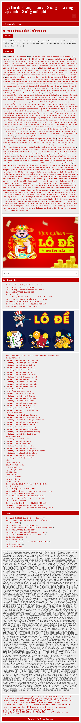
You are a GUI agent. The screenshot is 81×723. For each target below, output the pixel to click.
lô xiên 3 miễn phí (62, 133)
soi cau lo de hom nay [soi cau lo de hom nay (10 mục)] (28, 704)
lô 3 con (13, 88)
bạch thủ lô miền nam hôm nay (37, 59)
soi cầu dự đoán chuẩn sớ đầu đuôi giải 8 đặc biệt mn (26, 451)
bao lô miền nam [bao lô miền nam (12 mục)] (49, 697)
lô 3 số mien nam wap (41, 95)
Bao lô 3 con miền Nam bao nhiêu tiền (27, 61)
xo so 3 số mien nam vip (40, 208)
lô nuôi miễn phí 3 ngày (59, 124)
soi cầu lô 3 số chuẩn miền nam (39, 151)
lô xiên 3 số (73, 133)
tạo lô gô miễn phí (20, 199)
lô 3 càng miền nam (53, 86)
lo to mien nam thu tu (60, 131)
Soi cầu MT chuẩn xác (14, 413)
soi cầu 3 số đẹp (49, 145)
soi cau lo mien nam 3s (54, 165)
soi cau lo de (67, 161)
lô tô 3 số (13, 127)
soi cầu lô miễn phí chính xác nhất (42, 170)
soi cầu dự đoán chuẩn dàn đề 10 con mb (22, 403)
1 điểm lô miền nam (38, 57)
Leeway (49, 719)
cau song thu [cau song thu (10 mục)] (69, 696)
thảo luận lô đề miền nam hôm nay (60, 199)
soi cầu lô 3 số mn (56, 158)
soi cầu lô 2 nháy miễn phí (54, 147)
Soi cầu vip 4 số (51, 179)
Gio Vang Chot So (12, 482)
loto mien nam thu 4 (64, 138)
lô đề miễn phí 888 (36, 102)
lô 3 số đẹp (53, 91)
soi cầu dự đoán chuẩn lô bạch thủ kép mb (22, 377)
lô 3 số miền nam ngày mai (23, 95)
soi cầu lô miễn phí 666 (21, 170)
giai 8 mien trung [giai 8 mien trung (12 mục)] (63, 700)
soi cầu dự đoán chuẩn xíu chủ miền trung (22, 415)
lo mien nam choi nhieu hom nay (48, 120)
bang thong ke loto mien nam (59, 59)
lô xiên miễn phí (61, 136)
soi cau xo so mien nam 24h (43, 188)
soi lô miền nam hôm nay (46, 194)
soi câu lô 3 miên (48, 149)
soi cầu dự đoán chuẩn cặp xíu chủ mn (20, 458)
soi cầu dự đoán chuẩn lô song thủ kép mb (22, 379)
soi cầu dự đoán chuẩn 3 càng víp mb (20, 394)
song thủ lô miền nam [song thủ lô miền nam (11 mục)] (9, 713)
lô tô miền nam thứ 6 (29, 131)
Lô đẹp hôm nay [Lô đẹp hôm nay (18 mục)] (11, 702)
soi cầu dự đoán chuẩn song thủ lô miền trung (22, 306)
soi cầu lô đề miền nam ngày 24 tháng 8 (58, 163)
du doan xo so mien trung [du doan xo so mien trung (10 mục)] (21, 698)
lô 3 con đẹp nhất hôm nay (26, 88)
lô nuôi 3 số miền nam (42, 124)
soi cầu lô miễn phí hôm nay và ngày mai (21, 172)
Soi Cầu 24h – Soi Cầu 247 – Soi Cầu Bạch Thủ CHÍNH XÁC (27, 299)
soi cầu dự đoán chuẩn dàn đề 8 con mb (21, 401)
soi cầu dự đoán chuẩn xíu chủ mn (19, 441)
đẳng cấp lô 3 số (9, 82)
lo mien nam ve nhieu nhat (64, 122)
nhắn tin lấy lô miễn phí (52, 140)
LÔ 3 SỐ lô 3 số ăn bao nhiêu (22, 93)
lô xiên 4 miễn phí (9, 136)
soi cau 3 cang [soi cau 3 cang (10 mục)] (24, 702)
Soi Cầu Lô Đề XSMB (13, 477)
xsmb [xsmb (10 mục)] (26, 713)
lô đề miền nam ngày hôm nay (56, 100)
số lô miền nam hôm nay (34, 145)
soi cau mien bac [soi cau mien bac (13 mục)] (48, 704)
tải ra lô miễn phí (27, 197)
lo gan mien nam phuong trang (56, 109)
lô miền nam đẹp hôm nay (16, 122)
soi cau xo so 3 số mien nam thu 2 (23, 185)
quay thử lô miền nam (48, 142)
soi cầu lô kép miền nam (27, 165)
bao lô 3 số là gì (25, 63)
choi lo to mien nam (13, 77)
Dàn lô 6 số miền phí (57, 79)
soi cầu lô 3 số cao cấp (20, 151)
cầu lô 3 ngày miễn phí (60, 70)
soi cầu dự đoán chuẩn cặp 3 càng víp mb (22, 363)
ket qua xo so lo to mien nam (16, 86)
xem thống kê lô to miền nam (23, 206)
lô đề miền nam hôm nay (22, 100)
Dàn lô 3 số (15, 79)
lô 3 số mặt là (37, 93)
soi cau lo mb (40, 165)
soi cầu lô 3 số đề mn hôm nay (39, 154)
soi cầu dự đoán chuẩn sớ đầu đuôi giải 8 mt (23, 422)
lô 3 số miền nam (58, 93)
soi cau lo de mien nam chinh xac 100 (30, 163)
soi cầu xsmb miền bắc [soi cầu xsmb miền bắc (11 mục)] (46, 709)
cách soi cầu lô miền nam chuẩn (42, 66)
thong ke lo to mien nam (66, 201)
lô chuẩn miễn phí (62, 97)
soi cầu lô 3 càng (70, 147)
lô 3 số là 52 (72, 91)
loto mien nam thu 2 (49, 138)
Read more (9, 51)
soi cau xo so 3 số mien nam (67, 179)
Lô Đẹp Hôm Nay (12, 474)
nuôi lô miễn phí (19, 142)
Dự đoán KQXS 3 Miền (14, 470)
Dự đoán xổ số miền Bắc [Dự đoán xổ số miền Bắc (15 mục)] (46, 700)
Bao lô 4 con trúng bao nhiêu (41, 63)
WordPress (40, 719)
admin (16, 36)
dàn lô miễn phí (70, 79)
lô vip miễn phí (37, 133)
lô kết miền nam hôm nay (33, 115)
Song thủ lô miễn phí (14, 197)
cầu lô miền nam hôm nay (26, 72)
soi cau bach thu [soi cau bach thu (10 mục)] (57, 702)
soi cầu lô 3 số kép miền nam (24, 156)
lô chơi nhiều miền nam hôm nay (43, 97)
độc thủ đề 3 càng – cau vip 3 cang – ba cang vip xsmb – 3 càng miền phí (39, 9)
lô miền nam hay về (32, 122)
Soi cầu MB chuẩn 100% (14, 389)
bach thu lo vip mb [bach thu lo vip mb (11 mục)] (8, 696)
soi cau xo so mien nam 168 (23, 188)
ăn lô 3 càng (21, 59)
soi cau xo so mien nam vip (31, 192)
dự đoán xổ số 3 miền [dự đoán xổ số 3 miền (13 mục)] (26, 700)
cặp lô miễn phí (29, 70)
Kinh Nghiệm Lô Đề (13, 463)
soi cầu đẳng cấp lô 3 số (36, 147)
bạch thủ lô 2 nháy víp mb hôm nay (19, 391)
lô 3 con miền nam (43, 88)
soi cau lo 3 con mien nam (32, 149)
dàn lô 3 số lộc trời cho (41, 79)
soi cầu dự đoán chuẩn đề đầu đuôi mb (21, 408)
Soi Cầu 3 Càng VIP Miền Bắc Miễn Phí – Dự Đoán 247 (25, 290)
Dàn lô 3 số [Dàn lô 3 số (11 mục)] (39, 698)
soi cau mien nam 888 (14, 179)
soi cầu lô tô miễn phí (10, 174)
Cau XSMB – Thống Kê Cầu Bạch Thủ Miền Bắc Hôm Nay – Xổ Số (29, 508)
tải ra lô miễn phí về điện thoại (44, 197)
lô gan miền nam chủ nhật (15, 106)
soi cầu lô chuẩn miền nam (53, 161)
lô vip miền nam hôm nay (23, 133)
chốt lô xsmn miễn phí (68, 77)
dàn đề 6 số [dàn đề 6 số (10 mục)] (53, 698)
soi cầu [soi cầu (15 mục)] (55, 707)
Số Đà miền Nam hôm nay (16, 145)
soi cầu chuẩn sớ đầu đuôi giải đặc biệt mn (22, 453)
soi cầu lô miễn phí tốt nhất (66, 172)
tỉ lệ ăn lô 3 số (67, 204)
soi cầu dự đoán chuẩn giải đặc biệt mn (21, 446)
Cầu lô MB (72, 70)
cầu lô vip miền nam (23, 75)
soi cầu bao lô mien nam (18, 147)
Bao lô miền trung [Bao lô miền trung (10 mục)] (60, 696)
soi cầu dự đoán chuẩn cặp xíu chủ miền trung (23, 432)
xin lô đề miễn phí (39, 206)
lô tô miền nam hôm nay (56, 129)
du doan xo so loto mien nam (29, 84)
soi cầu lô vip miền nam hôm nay (63, 174)
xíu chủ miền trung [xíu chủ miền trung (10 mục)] (33, 713)
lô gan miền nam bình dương (51, 104)
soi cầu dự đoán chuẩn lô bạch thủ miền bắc (22, 360)
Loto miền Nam (21, 138)
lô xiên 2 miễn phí (49, 133)
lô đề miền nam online (21, 102)
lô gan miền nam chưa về (34, 106)
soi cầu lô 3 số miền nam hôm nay (62, 156)
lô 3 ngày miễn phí (56, 88)
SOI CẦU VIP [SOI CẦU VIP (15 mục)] (45, 707)
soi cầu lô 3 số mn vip (14, 161)
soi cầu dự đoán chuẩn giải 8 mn (18, 443)
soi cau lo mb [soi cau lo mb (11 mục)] (38, 704)
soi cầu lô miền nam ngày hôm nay (47, 167)
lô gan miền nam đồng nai (53, 106)
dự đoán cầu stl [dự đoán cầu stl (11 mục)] (67, 698)
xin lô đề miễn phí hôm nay (55, 206)
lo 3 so (66, 88)
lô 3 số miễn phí (54, 95)
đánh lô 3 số (19, 82)
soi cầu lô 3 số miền (42, 156)
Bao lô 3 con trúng (47, 61)
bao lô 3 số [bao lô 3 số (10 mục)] (41, 696)
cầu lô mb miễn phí (9, 72)
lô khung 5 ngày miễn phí (37, 118)
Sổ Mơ (8, 460)
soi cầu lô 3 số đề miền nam (61, 151)
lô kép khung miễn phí (51, 113)
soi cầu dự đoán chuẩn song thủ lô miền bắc (22, 410)
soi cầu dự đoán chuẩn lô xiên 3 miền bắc (22, 384)
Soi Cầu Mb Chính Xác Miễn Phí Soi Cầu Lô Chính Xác (25, 285)
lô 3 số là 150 (62, 91)
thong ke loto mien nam (29, 204)
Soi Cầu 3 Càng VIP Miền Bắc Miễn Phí (20, 292)
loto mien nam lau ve (34, 138)
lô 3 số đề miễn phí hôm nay (38, 91)
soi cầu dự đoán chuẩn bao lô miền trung (21, 434)
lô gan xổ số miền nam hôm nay (42, 111)
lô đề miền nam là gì (38, 100)
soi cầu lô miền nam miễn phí (24, 167)
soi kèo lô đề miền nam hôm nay (52, 192)
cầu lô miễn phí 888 (61, 72)
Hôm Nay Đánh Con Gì (14, 467)
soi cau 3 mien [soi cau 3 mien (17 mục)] (36, 702)
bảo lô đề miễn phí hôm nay (62, 63)
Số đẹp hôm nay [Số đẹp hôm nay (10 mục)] (20, 713)
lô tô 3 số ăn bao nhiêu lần (26, 127)
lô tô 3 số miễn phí (42, 127)
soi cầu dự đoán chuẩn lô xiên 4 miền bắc (22, 386)
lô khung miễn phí (53, 118)
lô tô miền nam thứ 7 (45, 131)
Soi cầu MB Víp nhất (13, 358)
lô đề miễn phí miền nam (52, 102)
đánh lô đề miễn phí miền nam (35, 82)
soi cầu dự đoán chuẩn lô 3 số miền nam (24, 30)
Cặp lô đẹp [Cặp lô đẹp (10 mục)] (5, 698)
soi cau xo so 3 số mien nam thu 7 (48, 185)
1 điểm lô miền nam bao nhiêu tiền (58, 57)
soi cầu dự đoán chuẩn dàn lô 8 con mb (21, 372)
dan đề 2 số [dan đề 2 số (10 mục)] (11, 698)
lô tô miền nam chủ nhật (38, 129)
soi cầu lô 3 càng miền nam (12, 149)
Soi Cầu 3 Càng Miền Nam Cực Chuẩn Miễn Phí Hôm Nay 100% (29, 297)
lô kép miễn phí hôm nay (15, 115)
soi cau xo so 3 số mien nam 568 (61, 181)
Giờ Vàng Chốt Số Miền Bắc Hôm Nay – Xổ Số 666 (24, 301)
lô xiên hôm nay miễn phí (25, 136)
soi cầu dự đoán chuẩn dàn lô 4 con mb (21, 367)
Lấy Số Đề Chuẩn (12, 472)
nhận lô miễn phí (38, 140)
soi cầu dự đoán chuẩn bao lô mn (19, 439)
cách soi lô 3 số (59, 66)
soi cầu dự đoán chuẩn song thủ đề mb (21, 365)
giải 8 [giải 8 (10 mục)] (71, 700)
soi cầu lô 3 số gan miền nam (61, 154)
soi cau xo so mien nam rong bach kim (39, 190)
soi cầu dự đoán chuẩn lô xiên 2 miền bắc (22, 382)
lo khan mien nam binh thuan (53, 115)
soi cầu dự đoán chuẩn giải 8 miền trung (21, 427)
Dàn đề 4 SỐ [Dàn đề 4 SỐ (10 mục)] (46, 698)
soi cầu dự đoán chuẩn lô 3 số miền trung (22, 424)
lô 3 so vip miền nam (68, 95)
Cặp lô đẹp (43, 68)
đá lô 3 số (6, 79)
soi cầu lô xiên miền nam (49, 176)
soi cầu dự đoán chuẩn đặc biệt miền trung (22, 429)
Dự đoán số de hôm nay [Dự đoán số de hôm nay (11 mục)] (10, 700)
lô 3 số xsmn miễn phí (23, 97)
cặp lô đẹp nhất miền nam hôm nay (59, 68)
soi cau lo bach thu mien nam (32, 161)
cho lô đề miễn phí (37, 75)
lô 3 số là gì (7, 93)
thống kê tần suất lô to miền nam (49, 204)
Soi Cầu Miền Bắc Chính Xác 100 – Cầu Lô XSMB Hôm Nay (27, 304)
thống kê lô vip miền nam (12, 204)
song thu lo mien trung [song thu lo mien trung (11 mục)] (61, 712)
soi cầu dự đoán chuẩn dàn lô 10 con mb (21, 375)
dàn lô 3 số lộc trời (25, 79)
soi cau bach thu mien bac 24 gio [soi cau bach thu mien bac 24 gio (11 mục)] (12, 704)
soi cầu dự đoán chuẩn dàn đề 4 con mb (21, 396)
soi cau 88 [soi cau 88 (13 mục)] (48, 702)
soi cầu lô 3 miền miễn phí (64, 149)
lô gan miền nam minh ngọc (16, 109)
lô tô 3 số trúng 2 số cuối (58, 127)
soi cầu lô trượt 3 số (26, 174)
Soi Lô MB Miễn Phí (13, 479)
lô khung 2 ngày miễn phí (19, 118)
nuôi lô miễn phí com (32, 142)
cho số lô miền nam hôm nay (55, 75)
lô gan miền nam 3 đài (32, 104)
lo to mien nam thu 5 (14, 131)
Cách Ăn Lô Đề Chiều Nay (15, 465)
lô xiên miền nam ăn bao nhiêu (45, 136)
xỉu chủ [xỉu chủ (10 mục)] (40, 713)
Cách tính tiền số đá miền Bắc (27, 68)
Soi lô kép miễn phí (29, 194)
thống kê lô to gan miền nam (48, 201)
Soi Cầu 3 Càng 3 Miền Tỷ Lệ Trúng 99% (20, 287)
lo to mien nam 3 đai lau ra (20, 129)
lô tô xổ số (9, 133)
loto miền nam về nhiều (23, 140)
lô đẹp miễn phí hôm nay (15, 104)
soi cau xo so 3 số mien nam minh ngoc (45, 183)
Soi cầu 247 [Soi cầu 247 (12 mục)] (63, 707)
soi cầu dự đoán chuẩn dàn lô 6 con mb (21, 370)
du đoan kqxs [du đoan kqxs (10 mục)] (31, 698)
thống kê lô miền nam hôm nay (26, 201)
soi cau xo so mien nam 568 (63, 188)
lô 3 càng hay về (40, 86)
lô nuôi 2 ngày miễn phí (25, 124)
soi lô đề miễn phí (16, 194)
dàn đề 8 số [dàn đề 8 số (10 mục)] (59, 698)
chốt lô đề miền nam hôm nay (31, 77)
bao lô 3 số (15, 63)
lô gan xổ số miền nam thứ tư (13, 113)
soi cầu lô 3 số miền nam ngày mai (37, 158)
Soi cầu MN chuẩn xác (18, 57)
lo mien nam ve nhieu (47, 122)
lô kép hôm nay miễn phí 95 (33, 113)
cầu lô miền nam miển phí (45, 72)
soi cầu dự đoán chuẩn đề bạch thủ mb (21, 405)
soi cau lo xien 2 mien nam (30, 176)
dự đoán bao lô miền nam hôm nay (59, 82)
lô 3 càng (30, 86)
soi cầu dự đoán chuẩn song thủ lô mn (20, 455)
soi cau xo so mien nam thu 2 (63, 190)
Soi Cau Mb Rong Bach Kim (16, 501)
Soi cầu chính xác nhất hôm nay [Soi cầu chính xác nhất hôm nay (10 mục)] (10, 709)
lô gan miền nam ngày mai (36, 109)
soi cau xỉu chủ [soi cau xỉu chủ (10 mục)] (35, 707)
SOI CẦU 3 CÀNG (12, 294)
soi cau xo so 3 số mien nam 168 (14, 181)
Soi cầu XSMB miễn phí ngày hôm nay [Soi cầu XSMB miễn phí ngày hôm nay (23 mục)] (28, 711)
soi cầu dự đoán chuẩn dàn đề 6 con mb (21, 398)
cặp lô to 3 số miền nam (43, 70)
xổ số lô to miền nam (56, 208)
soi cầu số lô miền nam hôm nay (34, 179)
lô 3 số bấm (15, 91)
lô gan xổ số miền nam (22, 111)
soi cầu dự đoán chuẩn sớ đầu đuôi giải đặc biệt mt (25, 420)
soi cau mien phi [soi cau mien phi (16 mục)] (63, 704)
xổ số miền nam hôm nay (19, 210)
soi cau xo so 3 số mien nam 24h (38, 181)
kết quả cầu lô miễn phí (48, 84)
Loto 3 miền (11, 138)
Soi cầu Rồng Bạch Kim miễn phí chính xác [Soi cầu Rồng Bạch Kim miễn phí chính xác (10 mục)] (29, 709)
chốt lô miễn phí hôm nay (50, 77)
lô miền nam (64, 118)
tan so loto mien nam (63, 197)
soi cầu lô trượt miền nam (42, 174)
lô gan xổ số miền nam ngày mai (65, 111)
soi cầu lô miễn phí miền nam (46, 172)
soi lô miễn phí (60, 194)
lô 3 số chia (24, 91)
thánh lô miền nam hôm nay (37, 199)
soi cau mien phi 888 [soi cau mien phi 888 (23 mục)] (17, 707)
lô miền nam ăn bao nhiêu (27, 120)
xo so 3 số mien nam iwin (22, 208)
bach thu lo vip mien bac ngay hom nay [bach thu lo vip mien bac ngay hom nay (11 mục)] (26, 696)
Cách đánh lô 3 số (23, 66)
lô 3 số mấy (47, 93)
